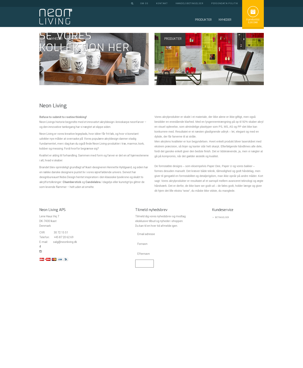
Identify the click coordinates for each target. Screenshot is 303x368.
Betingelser (222, 310)
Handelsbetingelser (189, 3)
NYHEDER (225, 20)
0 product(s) (252, 19)
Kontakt (162, 3)
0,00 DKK (253, 22)
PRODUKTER (173, 131)
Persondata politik (224, 3)
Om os (144, 3)
